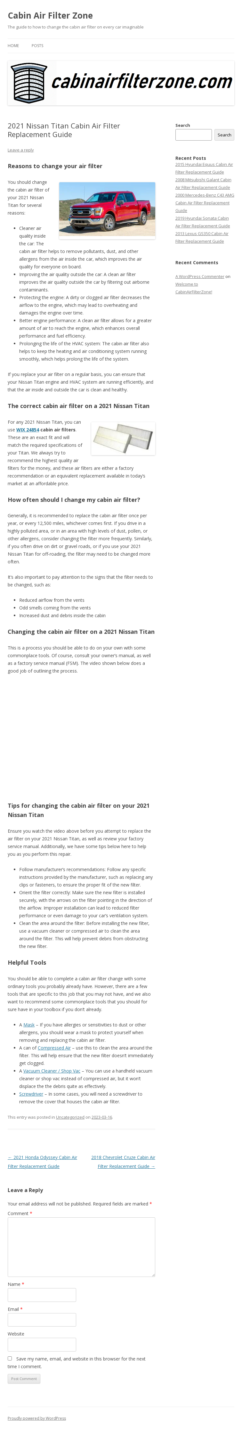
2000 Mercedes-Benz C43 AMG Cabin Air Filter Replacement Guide (204, 202)
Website (16, 1334)
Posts (37, 45)
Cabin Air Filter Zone (50, 15)
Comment (20, 1213)
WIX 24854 (27, 430)
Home (13, 45)
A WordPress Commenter (199, 276)
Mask (29, 1025)
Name (16, 1284)
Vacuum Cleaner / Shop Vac (51, 1071)
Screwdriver (31, 1094)
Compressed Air (54, 1048)
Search (182, 125)
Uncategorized (70, 1117)
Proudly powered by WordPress (37, 1418)
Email (15, 1309)
